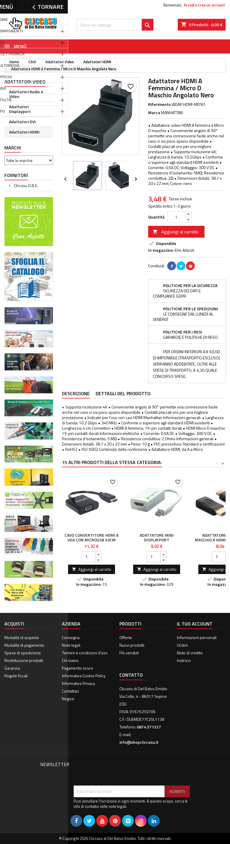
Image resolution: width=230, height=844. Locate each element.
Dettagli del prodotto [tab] (123, 393)
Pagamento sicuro (77, 668)
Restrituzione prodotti (23, 660)
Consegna (71, 637)
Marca (154, 112)
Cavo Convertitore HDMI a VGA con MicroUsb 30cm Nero (92, 540)
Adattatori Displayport (20, 109)
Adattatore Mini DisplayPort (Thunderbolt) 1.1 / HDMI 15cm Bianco (157, 542)
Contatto (11, 5)
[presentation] (118, 771)
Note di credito (190, 653)
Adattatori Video (24, 81)
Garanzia (12, 668)
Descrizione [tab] (76, 393)
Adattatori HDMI (24, 132)
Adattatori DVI (22, 122)
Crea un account (211, 5)
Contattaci (70, 691)
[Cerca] (115, 25)
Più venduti (129, 653)
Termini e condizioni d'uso (85, 653)
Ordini (182, 645)
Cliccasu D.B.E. (25, 185)
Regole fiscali (16, 676)
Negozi (68, 698)
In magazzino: (161, 250)
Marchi (12, 147)
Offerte (125, 637)
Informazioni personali (197, 637)
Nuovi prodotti (131, 645)
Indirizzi (184, 660)
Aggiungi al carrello (175, 231)
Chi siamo (70, 660)
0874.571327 (56, 5)
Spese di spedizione (22, 653)
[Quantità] (176, 217)
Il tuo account (194, 623)
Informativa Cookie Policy (84, 676)
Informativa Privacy (78, 683)
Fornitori (16, 175)
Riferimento (159, 104)
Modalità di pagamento (24, 645)
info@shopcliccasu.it (138, 742)
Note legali (71, 645)
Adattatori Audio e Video (26, 94)
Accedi (189, 5)
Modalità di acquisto (21, 637)
